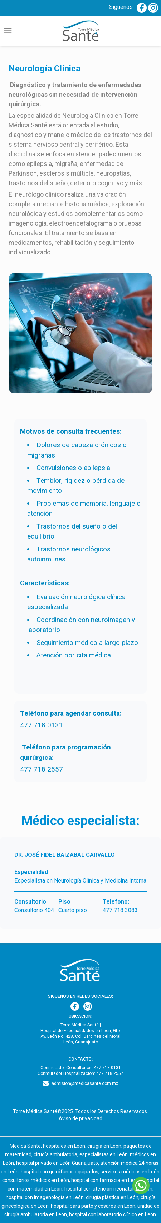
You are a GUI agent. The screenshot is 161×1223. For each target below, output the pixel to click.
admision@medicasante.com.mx (85, 1083)
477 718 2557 (41, 769)
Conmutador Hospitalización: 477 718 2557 (80, 1073)
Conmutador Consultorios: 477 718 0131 (80, 1067)
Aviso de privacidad (80, 1118)
